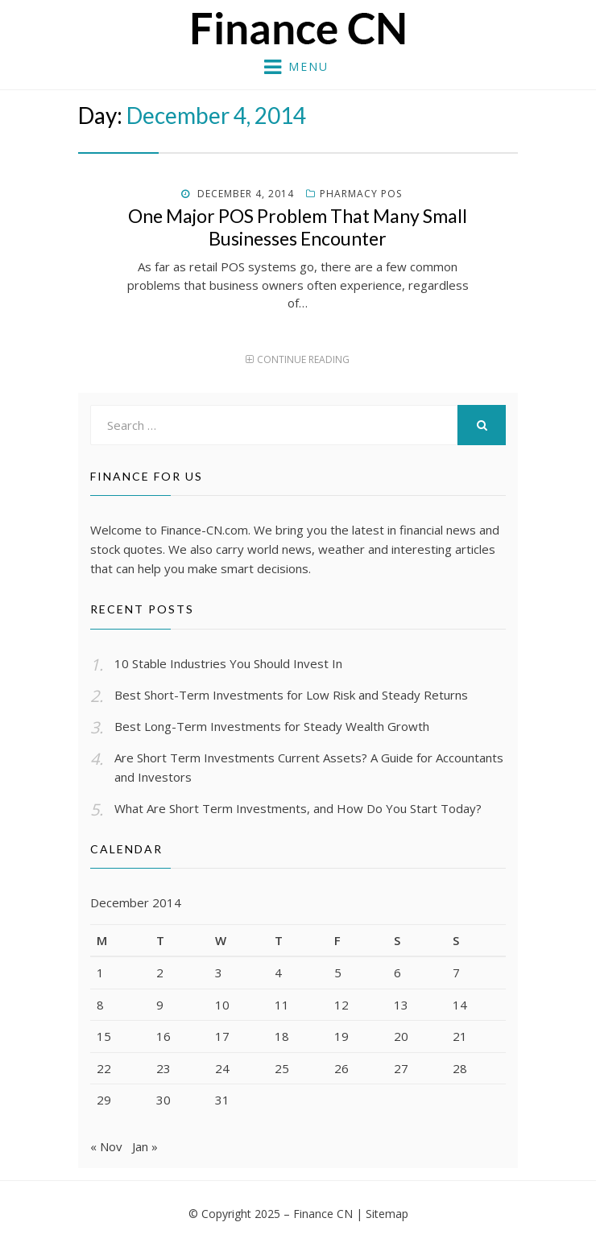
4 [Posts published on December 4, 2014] (278, 972)
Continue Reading (303, 359)
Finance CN (323, 1213)
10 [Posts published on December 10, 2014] (222, 1005)
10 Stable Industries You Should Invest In (228, 663)
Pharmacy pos (361, 193)
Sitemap (387, 1213)
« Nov (106, 1146)
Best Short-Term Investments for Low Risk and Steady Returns (291, 695)
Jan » (145, 1146)
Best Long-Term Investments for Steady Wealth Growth (271, 726)
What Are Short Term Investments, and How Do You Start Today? (298, 808)
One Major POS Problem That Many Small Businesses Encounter (297, 227)
